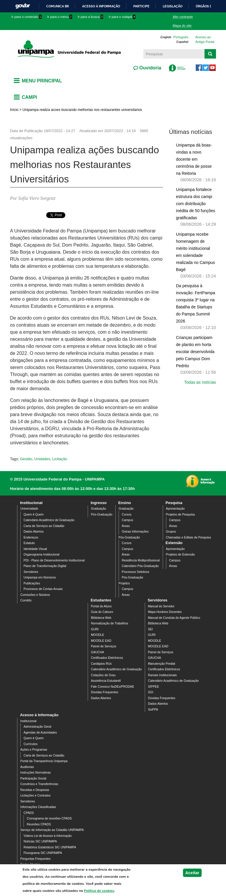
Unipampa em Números (40, 577)
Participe (141, 6)
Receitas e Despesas (34, 790)
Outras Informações (135, 531)
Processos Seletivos (135, 571)
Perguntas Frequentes (35, 858)
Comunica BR (57, 6)
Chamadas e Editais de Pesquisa (188, 537)
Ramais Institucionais (162, 675)
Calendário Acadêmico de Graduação (49, 520)
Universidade (29, 508)
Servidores (31, 571)
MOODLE (97, 634)
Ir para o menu (59, 17)
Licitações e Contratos (35, 795)
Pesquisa (174, 503)
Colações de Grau (103, 675)
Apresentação (175, 508)
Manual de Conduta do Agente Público (174, 617)
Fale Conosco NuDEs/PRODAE (112, 686)
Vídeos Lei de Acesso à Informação (48, 835)
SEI (150, 629)
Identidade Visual (35, 549)
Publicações (32, 583)
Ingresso (99, 503)
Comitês (25, 600)
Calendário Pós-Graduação (140, 566)
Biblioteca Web (101, 617)
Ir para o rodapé (122, 17)
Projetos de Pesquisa (180, 514)
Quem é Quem (34, 514)
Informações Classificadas (38, 807)
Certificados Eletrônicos (107, 657)
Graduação (98, 508)
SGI (150, 692)
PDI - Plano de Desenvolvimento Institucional (54, 560)
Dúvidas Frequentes (104, 692)
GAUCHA (97, 652)
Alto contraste (183, 17)
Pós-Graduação (101, 514)
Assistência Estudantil (106, 680)
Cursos (127, 514)
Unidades (42, 459)
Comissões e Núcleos (35, 594)
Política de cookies (99, 890)
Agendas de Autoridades (40, 732)
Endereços (31, 537)
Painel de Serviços (103, 646)
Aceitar (192, 872)
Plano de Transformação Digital (45, 566)
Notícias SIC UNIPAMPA (40, 841)
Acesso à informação (101, 6)
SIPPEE (153, 686)
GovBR (22, 6)
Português (180, 37)
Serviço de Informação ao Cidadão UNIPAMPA (52, 830)
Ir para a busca (90, 17)
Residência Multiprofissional (141, 560)
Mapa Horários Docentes (165, 612)
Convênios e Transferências (39, 784)
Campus (127, 520)
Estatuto (29, 543)
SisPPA (153, 709)
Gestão (26, 459)
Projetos (124, 583)
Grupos (171, 531)
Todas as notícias (200, 382)
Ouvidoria (149, 67)
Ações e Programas (33, 749)
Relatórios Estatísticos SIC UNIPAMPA (50, 847)
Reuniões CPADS (39, 824)
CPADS (29, 812)
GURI (95, 629)
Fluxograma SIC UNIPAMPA (43, 853)
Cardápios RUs (101, 663)
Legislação (172, 6)
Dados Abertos (34, 531)
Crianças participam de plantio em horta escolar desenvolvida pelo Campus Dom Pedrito (195, 351)
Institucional (31, 503)
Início (14, 110)
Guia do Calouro (102, 612)
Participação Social (33, 778)
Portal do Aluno (101, 606)
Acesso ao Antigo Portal (204, 39)
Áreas (126, 526)
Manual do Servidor (161, 606)
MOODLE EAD (101, 640)
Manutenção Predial (161, 663)
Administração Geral (37, 726)
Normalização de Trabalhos (109, 623)
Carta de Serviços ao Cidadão (44, 526)
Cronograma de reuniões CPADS (49, 818)
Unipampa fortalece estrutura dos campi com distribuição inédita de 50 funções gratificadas (195, 203)
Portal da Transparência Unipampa (44, 761)
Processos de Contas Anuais (43, 589)
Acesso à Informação (39, 715)
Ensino (124, 503)
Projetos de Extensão (180, 554)
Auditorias (27, 767)
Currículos (30, 744)
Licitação (59, 459)
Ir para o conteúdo (26, 17)
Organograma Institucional (41, 554)
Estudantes (101, 600)
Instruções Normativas (35, 772)
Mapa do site (182, 25)
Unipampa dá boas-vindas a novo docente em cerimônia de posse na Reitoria (194, 159)
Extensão (174, 543)
